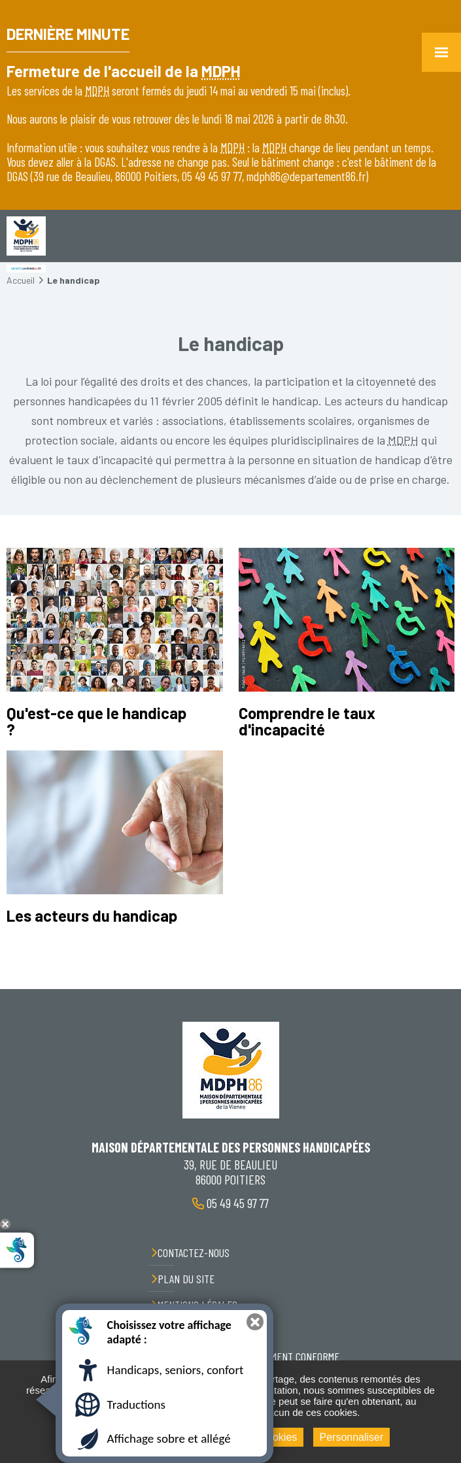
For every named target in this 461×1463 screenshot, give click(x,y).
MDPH (221, 70)
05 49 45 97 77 (236, 1203)
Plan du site (186, 1278)
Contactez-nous (194, 1252)
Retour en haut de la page (441, 989)
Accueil (21, 280)
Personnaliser (352, 1437)
